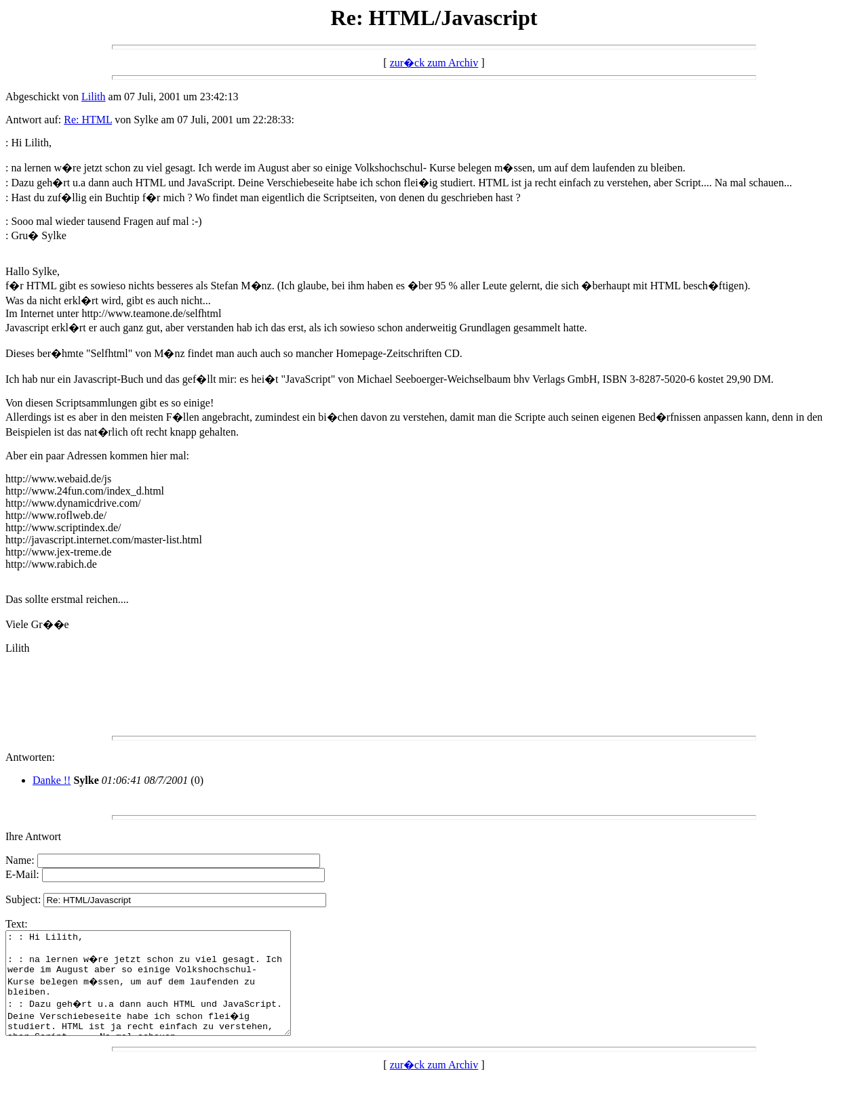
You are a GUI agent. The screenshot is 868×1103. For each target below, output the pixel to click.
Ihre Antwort (33, 836)
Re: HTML (88, 119)
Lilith (93, 96)
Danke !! (52, 780)
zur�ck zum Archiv (434, 62)
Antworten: (30, 757)
